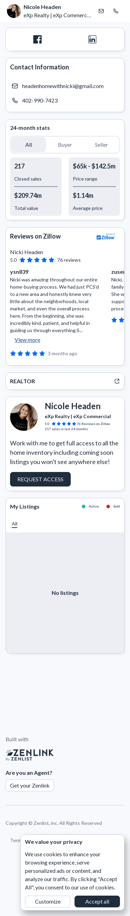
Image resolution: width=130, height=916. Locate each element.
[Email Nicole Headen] (101, 11)
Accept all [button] (97, 901)
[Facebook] (37, 39)
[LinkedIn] (92, 39)
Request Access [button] (40, 479)
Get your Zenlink (30, 785)
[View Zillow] (106, 236)
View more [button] (27, 339)
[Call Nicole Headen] (116, 11)
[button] (28, 144)
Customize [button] (48, 901)
